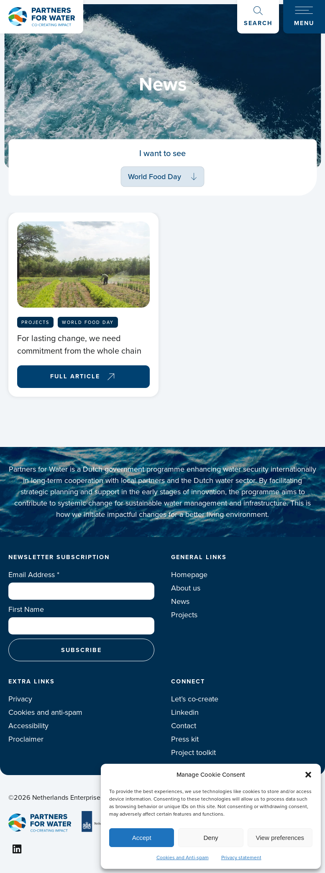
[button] (308, 774)
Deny (210, 837)
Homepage (189, 574)
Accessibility (28, 725)
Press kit (185, 739)
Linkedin (185, 712)
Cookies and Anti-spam (182, 857)
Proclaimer (26, 739)
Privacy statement (241, 857)
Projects (184, 614)
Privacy (20, 698)
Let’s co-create (194, 698)
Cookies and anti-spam (45, 712)
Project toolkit (193, 752)
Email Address (33, 574)
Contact (183, 725)
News (180, 601)
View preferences (280, 837)
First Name (26, 609)
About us (185, 588)
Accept (141, 837)
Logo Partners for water (41, 17)
